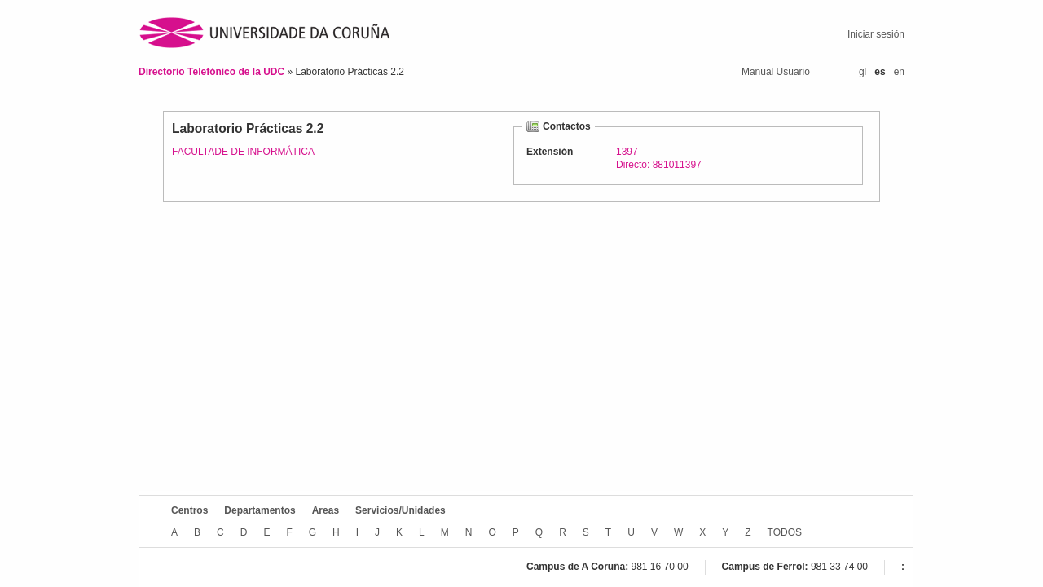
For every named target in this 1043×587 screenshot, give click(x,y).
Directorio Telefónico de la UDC (213, 71)
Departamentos (259, 510)
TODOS (785, 532)
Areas (325, 510)
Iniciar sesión (875, 34)
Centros (189, 510)
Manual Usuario (776, 71)
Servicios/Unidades (400, 510)
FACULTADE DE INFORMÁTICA (243, 151)
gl (862, 71)
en (899, 71)
